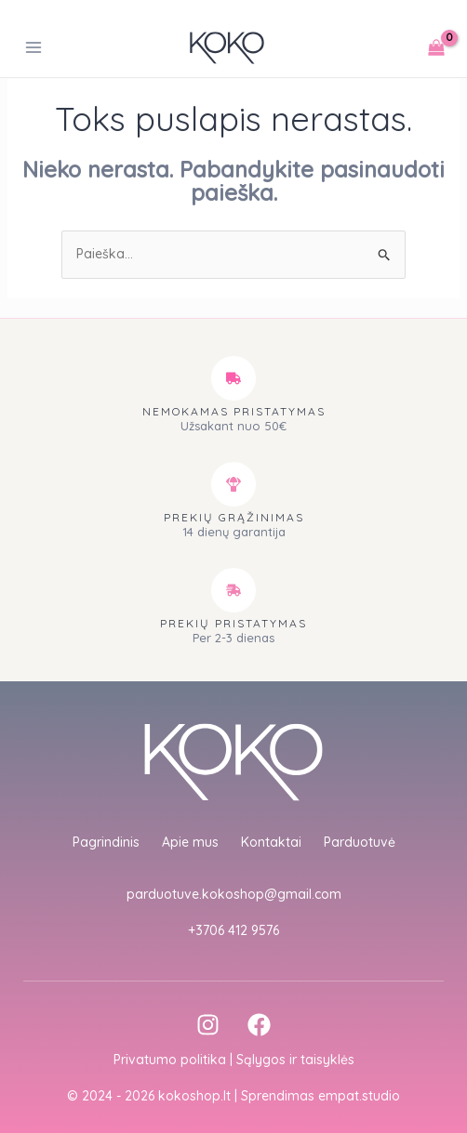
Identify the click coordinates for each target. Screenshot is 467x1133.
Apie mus (190, 842)
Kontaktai (271, 842)
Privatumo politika (169, 1059)
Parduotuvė (359, 842)
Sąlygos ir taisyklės (295, 1059)
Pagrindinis (106, 842)
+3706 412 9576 (233, 930)
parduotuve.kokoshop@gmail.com (234, 894)
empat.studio (359, 1095)
